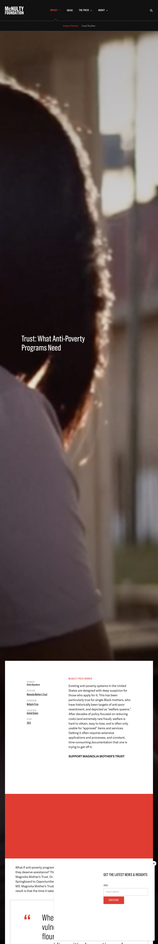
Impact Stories (70, 25)
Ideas (70, 10)
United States (32, 713)
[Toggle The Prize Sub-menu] (85, 10)
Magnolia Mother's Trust (37, 694)
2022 (29, 723)
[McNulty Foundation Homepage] (14, 11)
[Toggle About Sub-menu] (103, 10)
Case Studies (88, 25)
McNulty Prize (32, 704)
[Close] (153, 886)
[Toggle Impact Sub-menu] (55, 10)
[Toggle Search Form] (151, 10)
